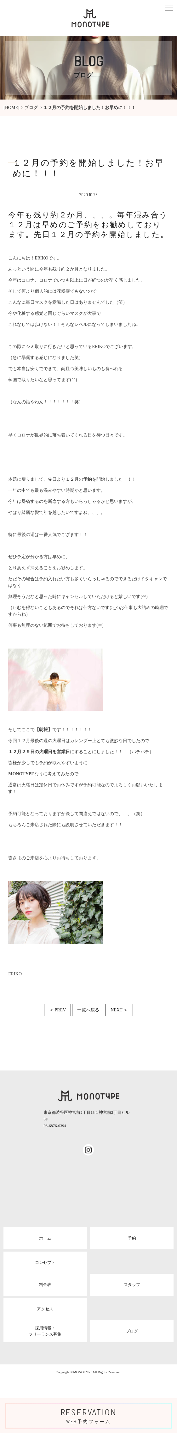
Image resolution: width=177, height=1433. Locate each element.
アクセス (45, 1309)
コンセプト (45, 1262)
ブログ (31, 107)
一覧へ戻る (88, 1010)
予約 (132, 1238)
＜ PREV (57, 1010)
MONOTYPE (82, 1372)
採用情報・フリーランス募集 (45, 1331)
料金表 (45, 1284)
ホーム (45, 1238)
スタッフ (132, 1284)
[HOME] (11, 107)
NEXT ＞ (119, 1010)
